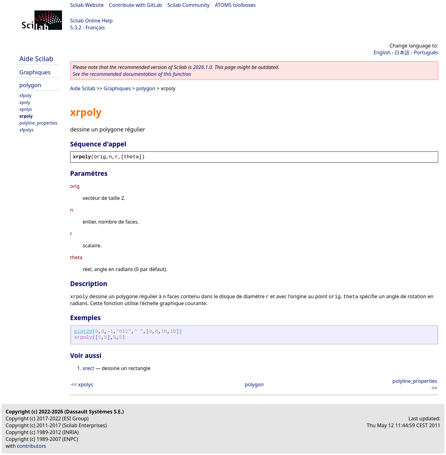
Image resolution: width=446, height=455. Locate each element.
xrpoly (26, 116)
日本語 (402, 52)
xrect (88, 368)
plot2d (83, 331)
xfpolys (26, 130)
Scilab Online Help (91, 20)
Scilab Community (188, 5)
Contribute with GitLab (135, 5)
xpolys (25, 109)
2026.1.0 (202, 67)
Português (426, 52)
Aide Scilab (36, 58)
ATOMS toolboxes (235, 5)
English (382, 52)
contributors (31, 446)
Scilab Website (87, 5)
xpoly (24, 102)
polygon (30, 85)
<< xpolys (82, 384)
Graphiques (34, 72)
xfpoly (25, 95)
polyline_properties (38, 123)
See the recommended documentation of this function (132, 74)
